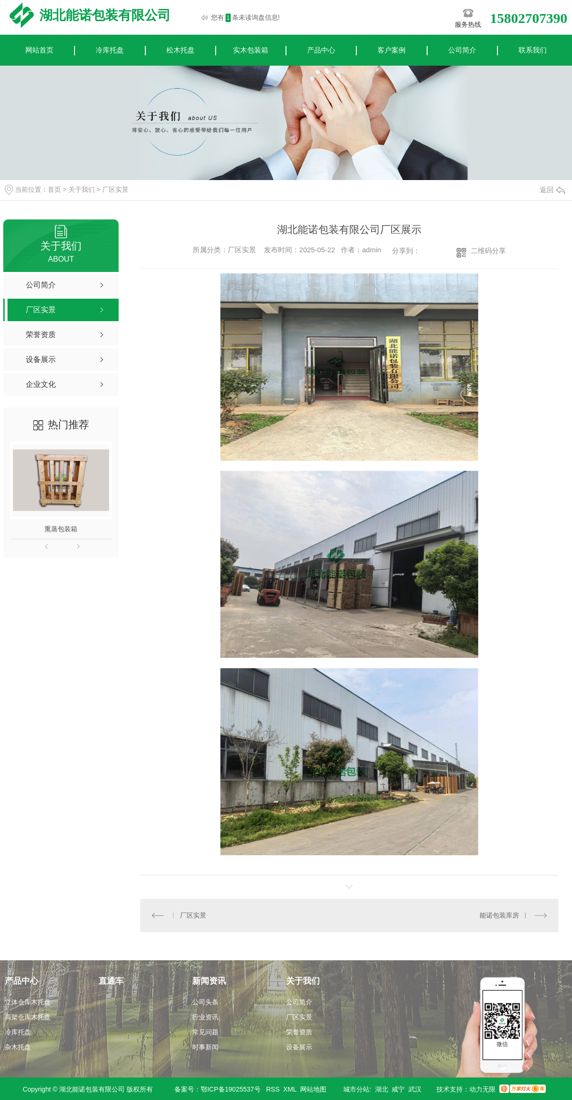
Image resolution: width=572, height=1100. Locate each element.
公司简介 (462, 50)
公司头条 (205, 1002)
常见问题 (205, 1032)
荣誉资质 (299, 1032)
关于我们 (81, 189)
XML (289, 1089)
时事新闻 (205, 1047)
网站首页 (39, 50)
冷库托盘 (110, 50)
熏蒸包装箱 (61, 529)
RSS (273, 1089)
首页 (54, 189)
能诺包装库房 (499, 915)
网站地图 (313, 1089)
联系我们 (533, 50)
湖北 (381, 1089)
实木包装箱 (250, 50)
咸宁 (398, 1089)
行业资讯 (205, 1017)
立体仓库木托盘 (28, 1002)
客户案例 (391, 50)
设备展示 (299, 1047)
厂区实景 (115, 189)
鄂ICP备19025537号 (231, 1089)
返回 (552, 190)
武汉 (414, 1089)
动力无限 (482, 1089)
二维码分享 (488, 251)
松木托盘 (180, 50)
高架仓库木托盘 (28, 1017)
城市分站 (356, 1089)
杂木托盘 (18, 1047)
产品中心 (321, 50)
